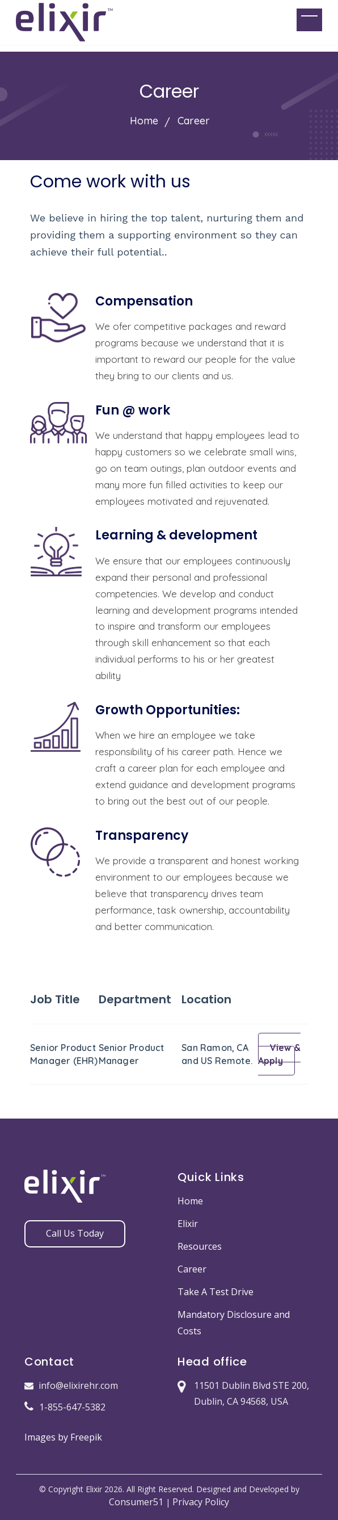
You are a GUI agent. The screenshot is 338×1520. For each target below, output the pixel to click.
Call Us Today (75, 1233)
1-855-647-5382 (64, 1407)
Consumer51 (136, 1502)
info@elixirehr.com (71, 1385)
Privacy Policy (200, 1502)
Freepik (86, 1437)
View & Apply (279, 1054)
